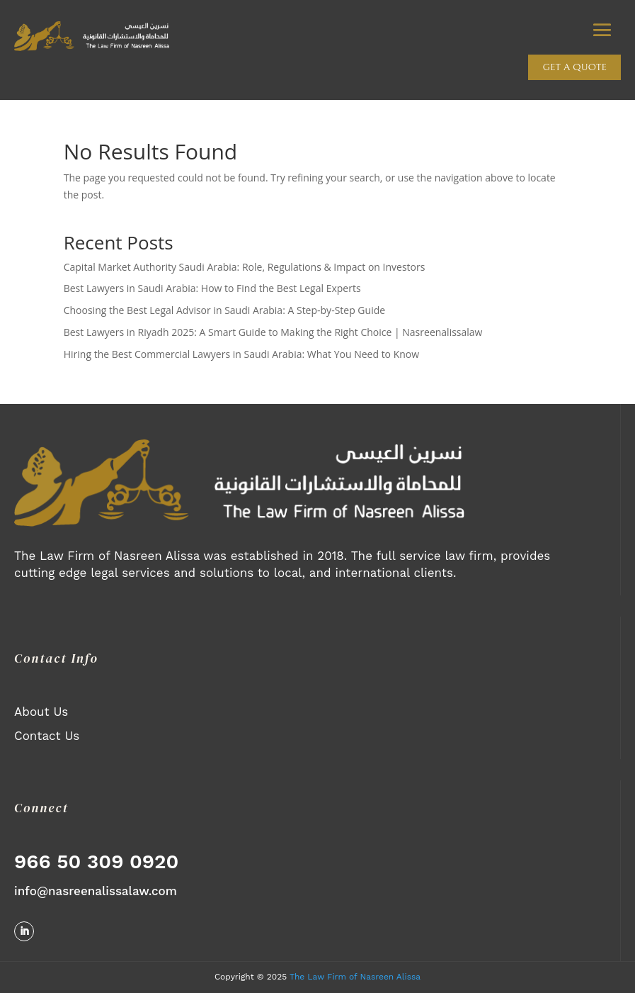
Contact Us (46, 736)
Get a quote (574, 67)
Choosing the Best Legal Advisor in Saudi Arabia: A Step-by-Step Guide (224, 310)
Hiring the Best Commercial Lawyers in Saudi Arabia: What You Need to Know (241, 354)
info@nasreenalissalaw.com (95, 891)
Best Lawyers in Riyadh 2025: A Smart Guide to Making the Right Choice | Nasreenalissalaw (273, 332)
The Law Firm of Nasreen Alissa (355, 977)
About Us (41, 712)
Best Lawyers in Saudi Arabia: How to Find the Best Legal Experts (212, 288)
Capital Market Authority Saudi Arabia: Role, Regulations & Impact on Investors (244, 267)
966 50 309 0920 (96, 861)
